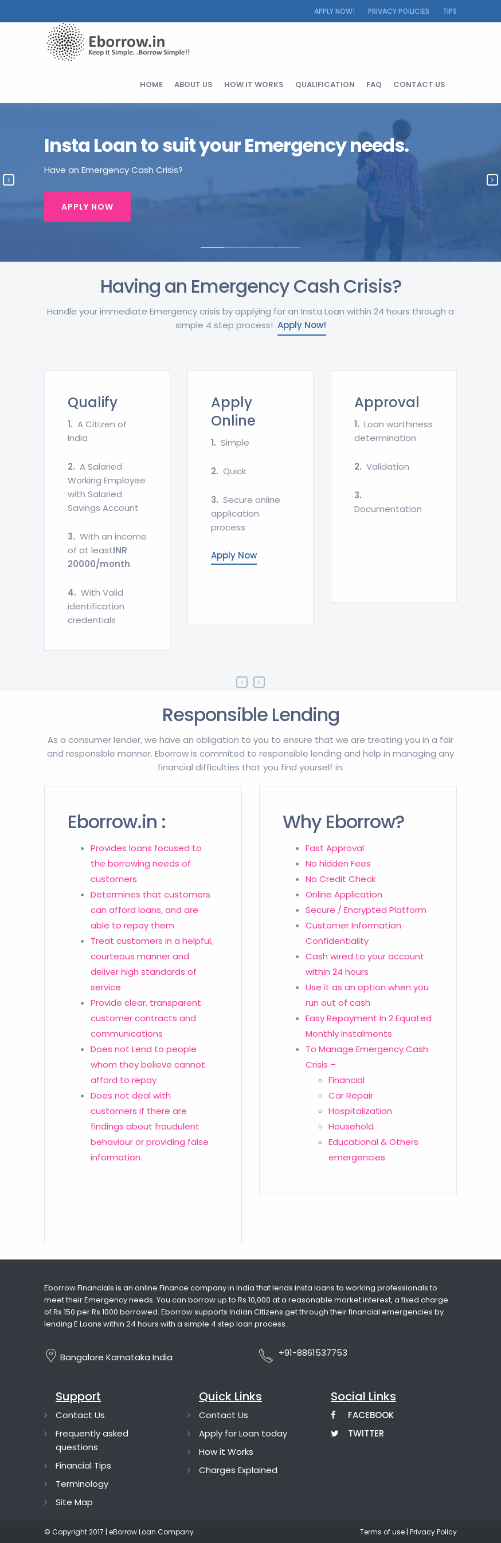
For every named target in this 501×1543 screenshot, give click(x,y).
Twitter (357, 1433)
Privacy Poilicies (398, 11)
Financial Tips (83, 1465)
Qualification (325, 84)
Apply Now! (334, 11)
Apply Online (233, 411)
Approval (387, 402)
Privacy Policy (432, 1532)
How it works (254, 84)
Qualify (93, 402)
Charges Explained (238, 1470)
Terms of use (382, 1532)
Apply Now (87, 206)
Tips (450, 11)
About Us (193, 84)
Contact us (419, 84)
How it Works (226, 1452)
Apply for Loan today (243, 1433)
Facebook (362, 1415)
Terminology (82, 1484)
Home (151, 84)
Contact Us (80, 1415)
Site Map (74, 1502)
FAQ (374, 84)
